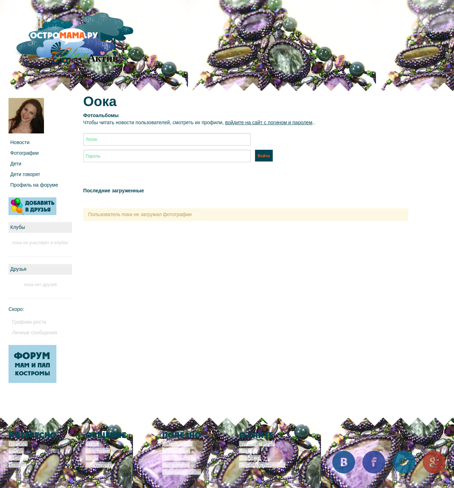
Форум (92, 443)
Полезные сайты (178, 457)
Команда (248, 450)
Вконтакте (343, 462)
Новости (19, 142)
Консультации (176, 450)
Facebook (373, 462)
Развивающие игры (181, 472)
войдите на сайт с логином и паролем (268, 122)
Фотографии (24, 153)
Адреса (16, 450)
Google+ (434, 462)
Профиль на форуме (34, 185)
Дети (15, 163)
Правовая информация (262, 464)
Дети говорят (25, 174)
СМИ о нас (250, 457)
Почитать (18, 443)
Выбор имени (175, 464)
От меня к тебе (177, 443)
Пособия (17, 464)
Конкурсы (18, 457)
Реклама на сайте (257, 443)
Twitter (404, 462)
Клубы (92, 457)
